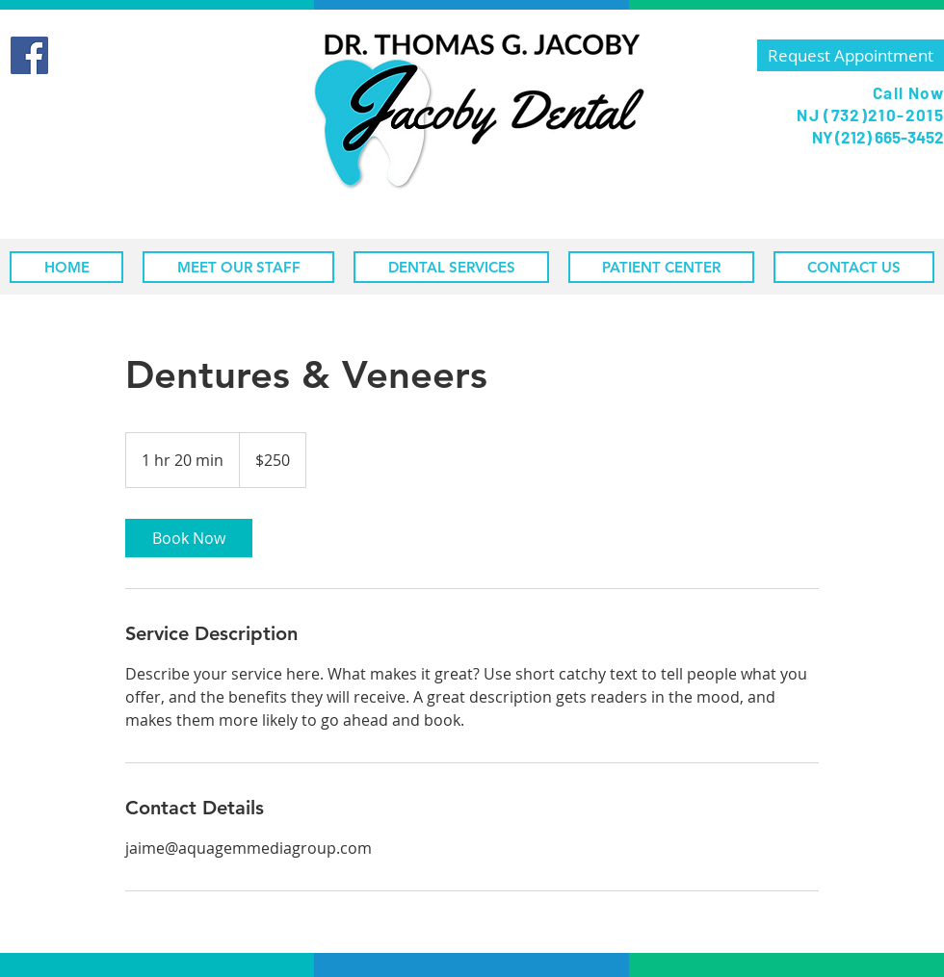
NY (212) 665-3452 (876, 136)
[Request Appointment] (850, 55)
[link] (188, 538)
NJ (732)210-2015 (870, 114)
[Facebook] (29, 55)
